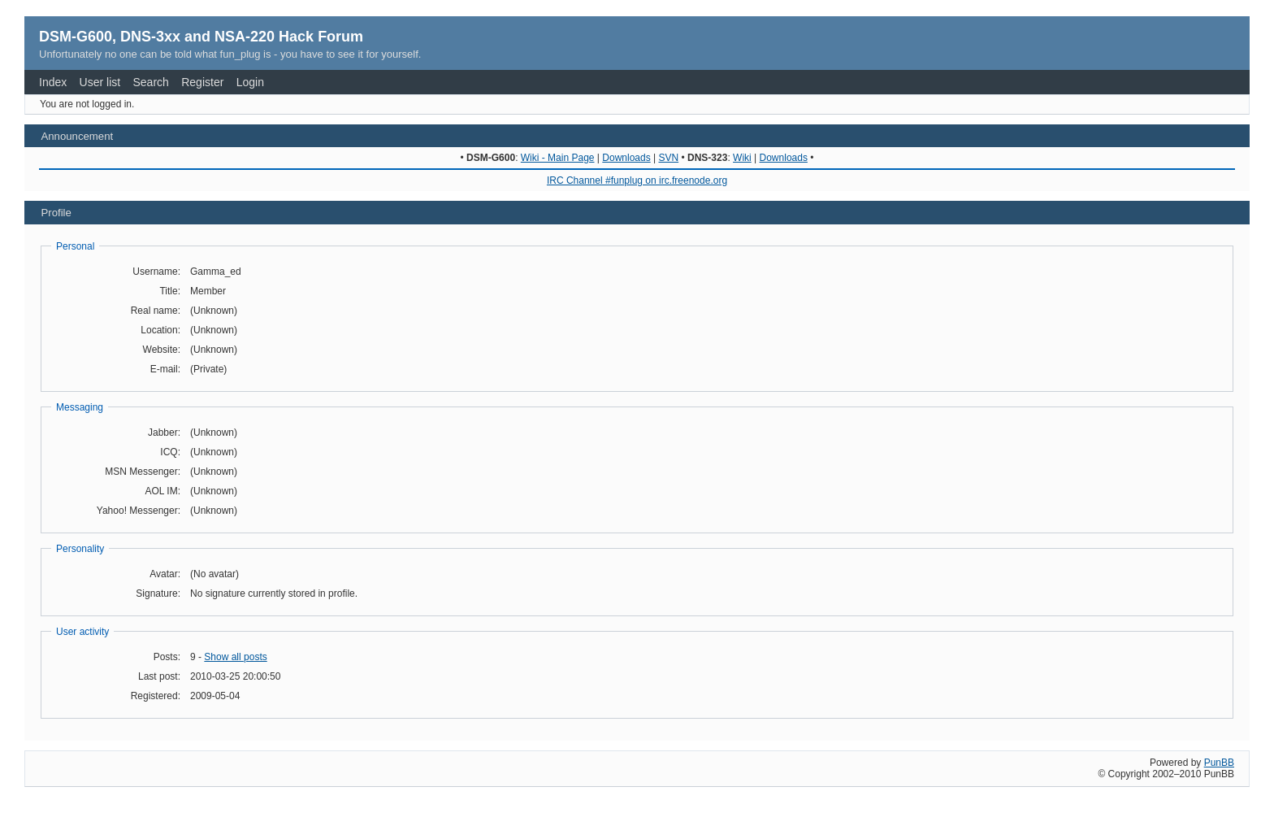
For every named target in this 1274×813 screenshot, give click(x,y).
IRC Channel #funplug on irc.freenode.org (637, 180)
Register (202, 82)
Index (53, 82)
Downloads (626, 157)
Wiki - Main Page (558, 157)
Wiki (742, 157)
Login (250, 82)
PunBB (1219, 762)
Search (151, 82)
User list (100, 82)
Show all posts (235, 657)
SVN (668, 157)
